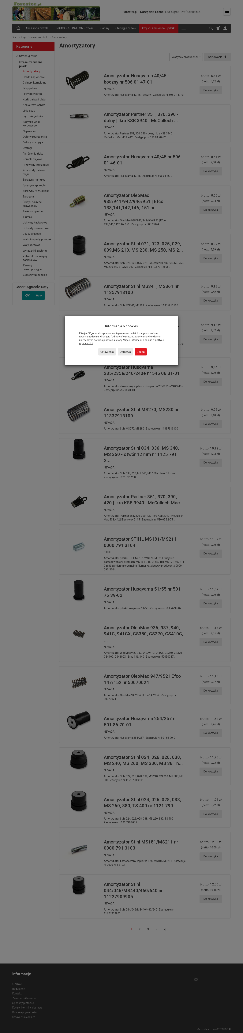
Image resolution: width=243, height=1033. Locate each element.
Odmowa (125, 351)
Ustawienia (107, 351)
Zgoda (141, 351)
